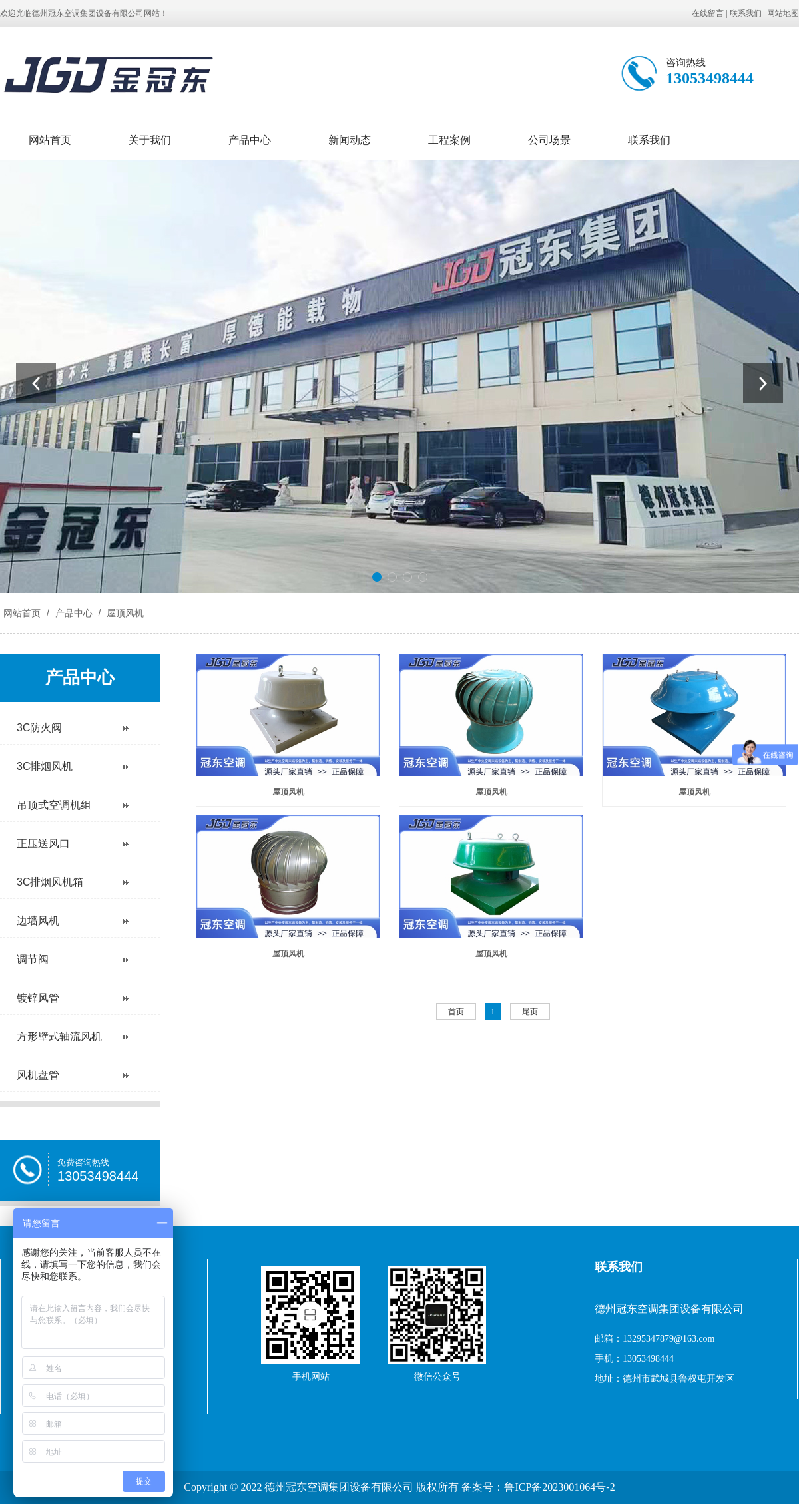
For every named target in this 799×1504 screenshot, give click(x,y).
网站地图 (783, 13)
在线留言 (708, 13)
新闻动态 (349, 140)
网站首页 (50, 140)
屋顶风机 (124, 613)
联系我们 (746, 13)
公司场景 (549, 140)
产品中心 (249, 140)
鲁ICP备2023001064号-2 (559, 1487)
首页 (456, 1011)
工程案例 (449, 140)
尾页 (530, 1011)
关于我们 (150, 140)
